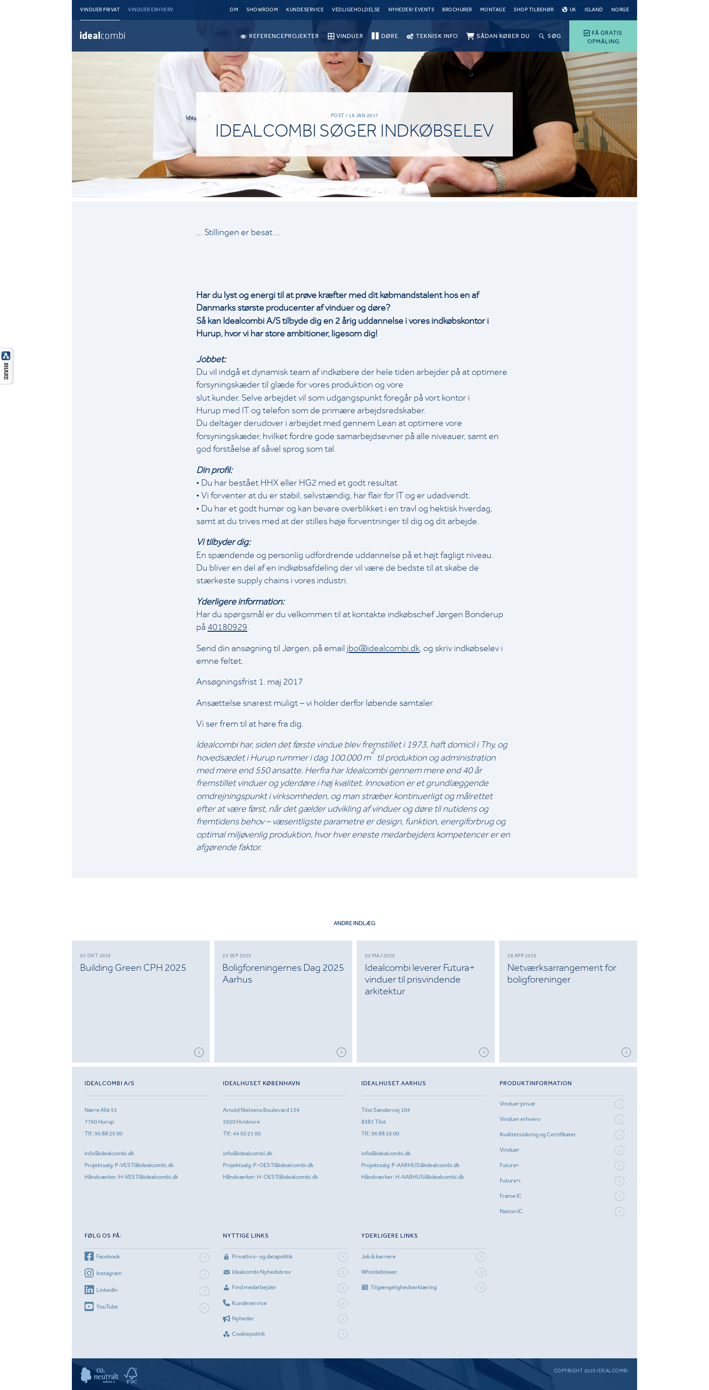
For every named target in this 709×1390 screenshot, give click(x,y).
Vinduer (510, 1149)
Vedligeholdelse (356, 10)
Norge (620, 10)
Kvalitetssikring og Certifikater (538, 1134)
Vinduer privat (100, 10)
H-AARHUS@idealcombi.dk (429, 1176)
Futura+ (509, 1165)
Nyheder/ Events (411, 10)
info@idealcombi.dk (109, 1153)
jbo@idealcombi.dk (383, 648)
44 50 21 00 (247, 1133)
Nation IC (511, 1211)
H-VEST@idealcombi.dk (148, 1176)
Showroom (262, 10)
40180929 (227, 627)
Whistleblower (379, 1271)
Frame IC (511, 1195)
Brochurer (457, 10)
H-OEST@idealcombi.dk (287, 1176)
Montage (493, 10)
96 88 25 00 (109, 1133)
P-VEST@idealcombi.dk (144, 1165)
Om (234, 10)
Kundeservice (305, 10)
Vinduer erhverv (151, 10)
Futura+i (510, 1180)
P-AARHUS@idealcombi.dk (425, 1165)
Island (594, 10)
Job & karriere (378, 1256)
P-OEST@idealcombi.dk (283, 1165)
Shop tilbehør (534, 10)
